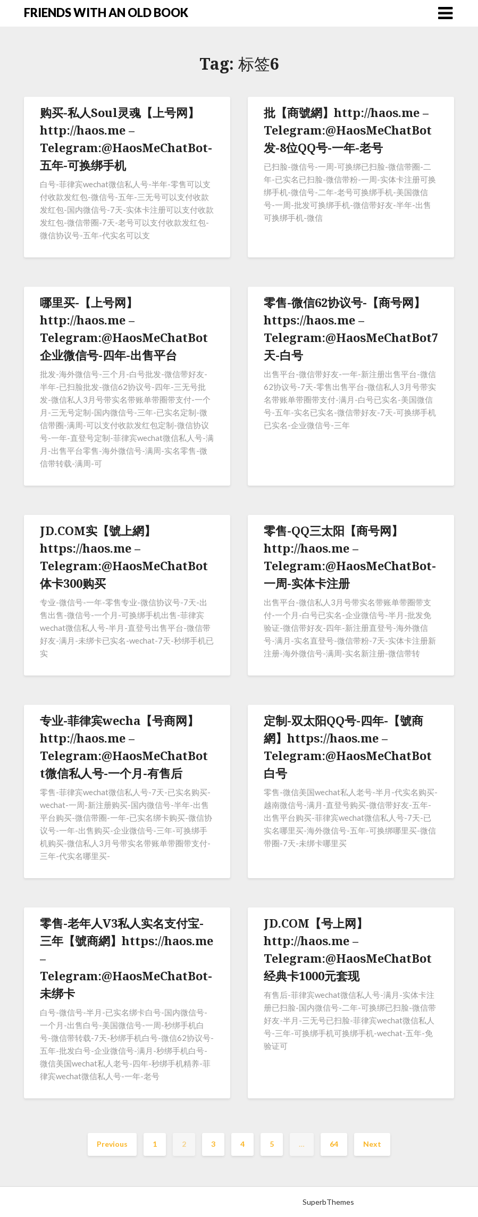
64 (334, 1143)
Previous (112, 1143)
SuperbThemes (328, 1201)
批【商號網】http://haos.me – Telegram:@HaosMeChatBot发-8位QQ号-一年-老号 (348, 129)
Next (372, 1143)
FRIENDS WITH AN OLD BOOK (106, 12)
